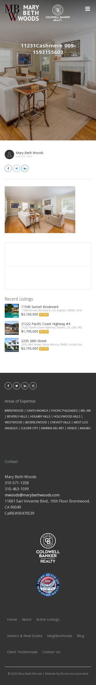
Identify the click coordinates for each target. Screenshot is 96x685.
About (27, 619)
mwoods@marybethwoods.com (32, 495)
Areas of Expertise (20, 401)
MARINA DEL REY (52, 428)
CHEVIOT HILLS (60, 422)
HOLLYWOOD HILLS (67, 416)
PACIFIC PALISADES (64, 410)
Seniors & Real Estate (24, 635)
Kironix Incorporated (74, 674)
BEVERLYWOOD (36, 422)
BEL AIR (86, 410)
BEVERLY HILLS (17, 416)
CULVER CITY (29, 428)
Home (12, 619)
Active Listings (48, 619)
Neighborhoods (59, 635)
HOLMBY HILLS (40, 416)
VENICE (72, 428)
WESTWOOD (13, 422)
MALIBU (85, 428)
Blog (80, 635)
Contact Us (51, 651)
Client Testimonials (22, 651)
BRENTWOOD (14, 410)
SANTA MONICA (37, 410)
